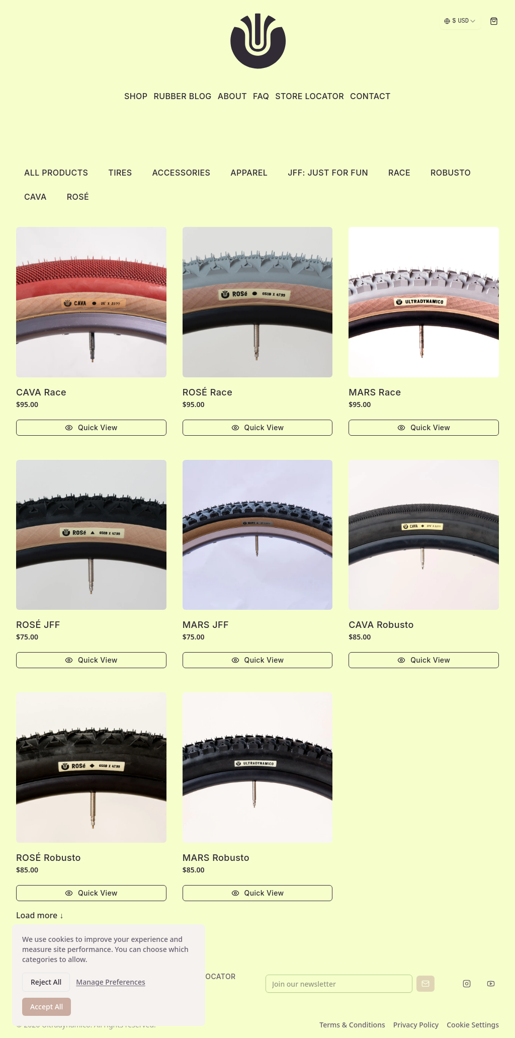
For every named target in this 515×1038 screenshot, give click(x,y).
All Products (56, 173)
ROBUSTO (451, 173)
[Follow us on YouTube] (491, 983)
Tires (120, 173)
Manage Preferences (110, 985)
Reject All (46, 985)
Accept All (46, 1009)
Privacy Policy (416, 1024)
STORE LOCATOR (206, 976)
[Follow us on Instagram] (467, 983)
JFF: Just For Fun (328, 173)
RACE (399, 173)
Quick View (91, 427)
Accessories (181, 173)
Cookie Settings (473, 1024)
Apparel (249, 173)
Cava (35, 197)
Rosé (78, 197)
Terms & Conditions (352, 1024)
